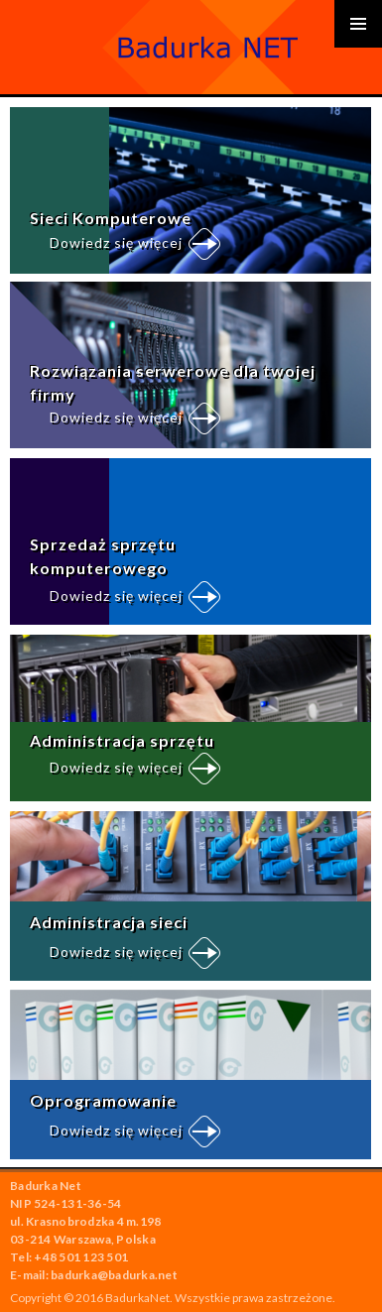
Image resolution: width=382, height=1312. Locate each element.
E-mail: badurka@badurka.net (94, 1274)
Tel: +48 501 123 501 (69, 1257)
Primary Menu (358, 24)
